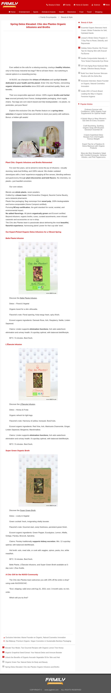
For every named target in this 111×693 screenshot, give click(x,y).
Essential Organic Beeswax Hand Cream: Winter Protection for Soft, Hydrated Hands (94, 30)
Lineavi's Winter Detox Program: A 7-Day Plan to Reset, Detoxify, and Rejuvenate (94, 40)
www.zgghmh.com (52, 690)
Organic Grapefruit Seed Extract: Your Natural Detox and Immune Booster (33, 653)
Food (81, 12)
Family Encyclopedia (48, 17)
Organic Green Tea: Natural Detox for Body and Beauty (26, 662)
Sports (35, 12)
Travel (89, 12)
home (13, 12)
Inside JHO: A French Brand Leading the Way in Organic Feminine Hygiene (92, 93)
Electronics (71, 12)
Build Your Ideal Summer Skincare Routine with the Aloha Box (94, 74)
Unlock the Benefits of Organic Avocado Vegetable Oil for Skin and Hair (32, 657)
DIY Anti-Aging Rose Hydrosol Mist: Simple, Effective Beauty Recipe (94, 67)
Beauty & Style (67, 17)
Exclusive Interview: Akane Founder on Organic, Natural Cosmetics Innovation (36, 637)
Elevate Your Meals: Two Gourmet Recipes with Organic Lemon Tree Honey (34, 648)
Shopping (98, 12)
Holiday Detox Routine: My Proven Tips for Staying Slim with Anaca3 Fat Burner (94, 50)
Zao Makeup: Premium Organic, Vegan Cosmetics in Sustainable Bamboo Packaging (38, 641)
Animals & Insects (48, 12)
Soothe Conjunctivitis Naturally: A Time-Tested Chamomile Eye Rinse (94, 59)
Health (61, 12)
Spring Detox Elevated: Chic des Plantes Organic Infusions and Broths (32, 667)
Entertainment (24, 12)
